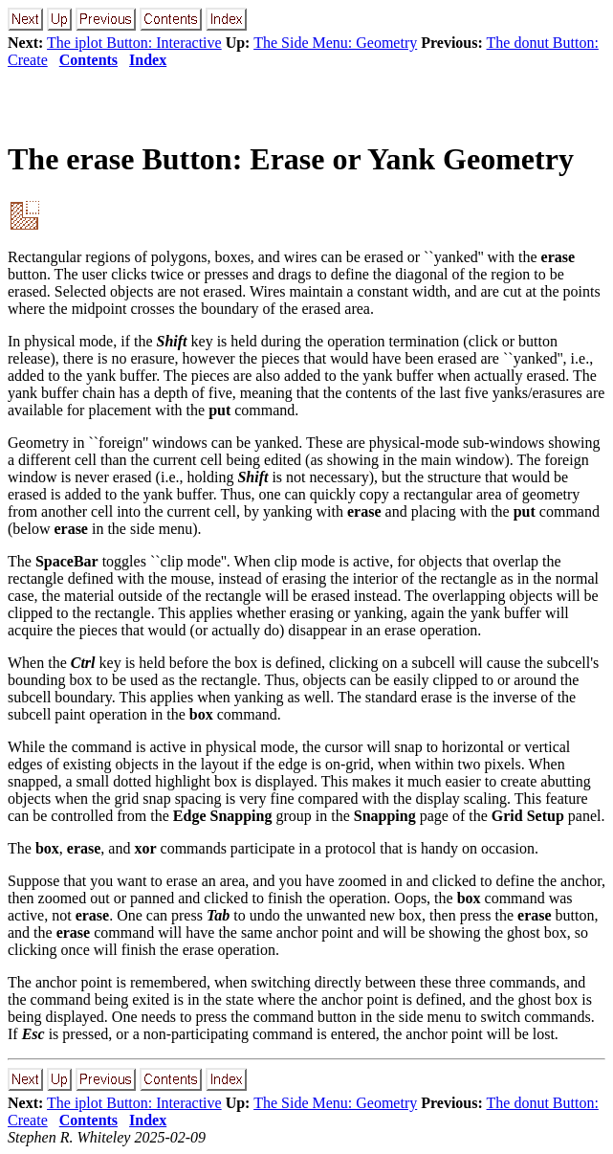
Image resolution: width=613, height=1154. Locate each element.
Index (147, 60)
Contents (88, 60)
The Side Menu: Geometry (335, 42)
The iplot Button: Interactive (134, 42)
